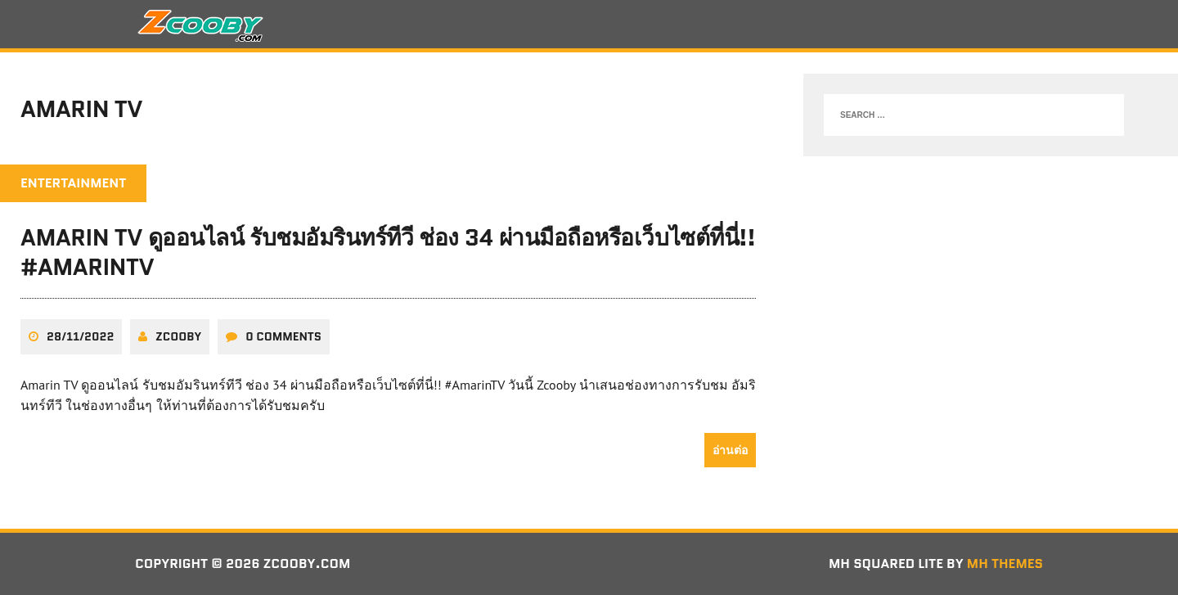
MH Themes (1005, 563)
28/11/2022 (80, 336)
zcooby (178, 336)
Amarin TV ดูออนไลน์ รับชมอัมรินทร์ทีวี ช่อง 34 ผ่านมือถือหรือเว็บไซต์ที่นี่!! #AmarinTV (387, 252)
